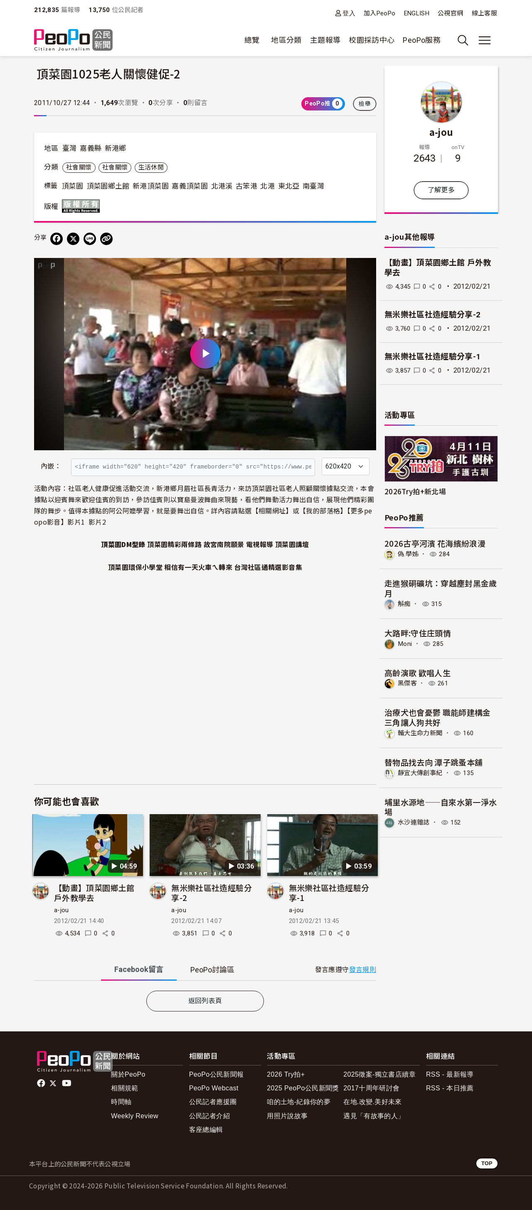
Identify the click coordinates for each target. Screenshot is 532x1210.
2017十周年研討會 (371, 1088)
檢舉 (365, 104)
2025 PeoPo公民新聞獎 (303, 1088)
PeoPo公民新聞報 (216, 1074)
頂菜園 (72, 186)
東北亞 (289, 186)
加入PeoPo (380, 13)
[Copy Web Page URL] (106, 239)
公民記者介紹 (209, 1115)
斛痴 (404, 603)
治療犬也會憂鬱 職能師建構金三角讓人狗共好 (437, 716)
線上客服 (484, 13)
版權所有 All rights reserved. (82, 206)
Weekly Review (134, 1115)
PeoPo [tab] (212, 969)
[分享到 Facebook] (56, 239)
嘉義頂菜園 (190, 186)
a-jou (61, 910)
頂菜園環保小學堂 (135, 567)
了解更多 (441, 190)
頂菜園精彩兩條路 (174, 544)
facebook (42, 1083)
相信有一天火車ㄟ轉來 (198, 567)
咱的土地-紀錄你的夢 (298, 1101)
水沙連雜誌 (415, 821)
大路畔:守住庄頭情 (417, 632)
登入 (348, 13)
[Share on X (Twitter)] (73, 239)
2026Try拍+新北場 (415, 491)
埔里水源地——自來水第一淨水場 (440, 806)
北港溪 (222, 186)
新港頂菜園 (151, 186)
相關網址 (272, 510)
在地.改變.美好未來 (372, 1101)
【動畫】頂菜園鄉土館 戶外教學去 (94, 892)
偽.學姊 (408, 554)
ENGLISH (417, 13)
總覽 (252, 40)
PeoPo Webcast (214, 1088)
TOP (487, 1163)
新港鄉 (115, 148)
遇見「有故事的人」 (373, 1115)
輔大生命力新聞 (422, 732)
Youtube (67, 1083)
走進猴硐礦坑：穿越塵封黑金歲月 (440, 588)
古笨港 (246, 186)
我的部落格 (323, 510)
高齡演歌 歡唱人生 (417, 672)
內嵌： (51, 466)
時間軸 (121, 1101)
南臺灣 (313, 186)
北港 (267, 186)
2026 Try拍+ (286, 1074)
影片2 (97, 522)
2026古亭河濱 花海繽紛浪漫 (434, 543)
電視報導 (259, 544)
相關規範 (124, 1088)
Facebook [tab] (138, 969)
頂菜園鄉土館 (108, 186)
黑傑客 (408, 683)
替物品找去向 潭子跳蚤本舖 (433, 761)
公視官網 (450, 13)
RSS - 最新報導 (450, 1074)
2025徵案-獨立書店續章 (379, 1074)
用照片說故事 (287, 1115)
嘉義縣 (90, 148)
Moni (405, 643)
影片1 (76, 522)
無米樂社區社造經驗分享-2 (211, 892)
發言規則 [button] (362, 970)
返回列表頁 (205, 1001)
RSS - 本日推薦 (450, 1088)
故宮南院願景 (224, 544)
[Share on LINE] (90, 239)
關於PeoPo (128, 1074)
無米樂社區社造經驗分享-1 (329, 892)
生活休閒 (151, 167)
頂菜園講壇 (292, 544)
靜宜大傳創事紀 (422, 772)
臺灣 (69, 148)
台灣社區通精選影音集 (268, 567)
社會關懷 (78, 167)
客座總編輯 (206, 1129)
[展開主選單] (484, 40)
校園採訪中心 (371, 40)
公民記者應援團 (213, 1101)
